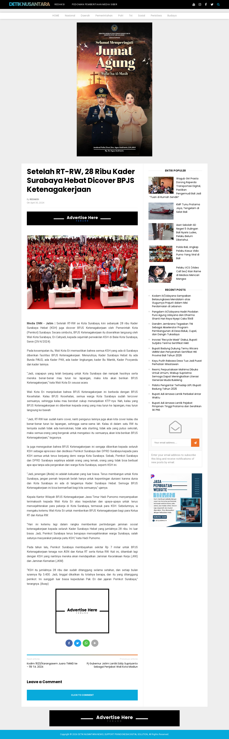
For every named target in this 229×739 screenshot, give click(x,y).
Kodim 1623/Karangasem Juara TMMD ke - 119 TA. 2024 (52, 665)
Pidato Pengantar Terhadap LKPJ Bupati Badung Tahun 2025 (176, 387)
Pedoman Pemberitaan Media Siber (94, 4)
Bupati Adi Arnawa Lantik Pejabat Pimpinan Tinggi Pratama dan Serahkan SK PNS (176, 406)
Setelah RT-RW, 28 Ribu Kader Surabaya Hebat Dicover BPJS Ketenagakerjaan (81, 180)
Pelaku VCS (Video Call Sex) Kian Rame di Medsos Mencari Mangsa (188, 273)
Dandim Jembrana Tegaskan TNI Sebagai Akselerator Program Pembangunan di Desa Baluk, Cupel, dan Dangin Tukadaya (174, 329)
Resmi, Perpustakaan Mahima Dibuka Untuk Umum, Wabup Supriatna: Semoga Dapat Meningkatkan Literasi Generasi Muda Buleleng (175, 375)
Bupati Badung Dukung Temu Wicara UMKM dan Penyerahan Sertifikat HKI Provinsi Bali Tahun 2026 (175, 352)
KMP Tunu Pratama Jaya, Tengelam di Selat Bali (188, 208)
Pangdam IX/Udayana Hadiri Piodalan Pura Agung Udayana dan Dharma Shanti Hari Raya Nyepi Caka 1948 (175, 315)
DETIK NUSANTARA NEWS (36, 4)
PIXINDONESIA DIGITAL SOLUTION (131, 734)
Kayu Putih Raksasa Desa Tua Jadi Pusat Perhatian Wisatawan (177, 362)
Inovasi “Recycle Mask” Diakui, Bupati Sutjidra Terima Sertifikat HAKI (174, 341)
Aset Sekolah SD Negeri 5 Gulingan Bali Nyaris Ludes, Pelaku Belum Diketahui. (187, 232)
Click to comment (82, 695)
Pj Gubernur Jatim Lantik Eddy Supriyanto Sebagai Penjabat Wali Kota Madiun (112, 665)
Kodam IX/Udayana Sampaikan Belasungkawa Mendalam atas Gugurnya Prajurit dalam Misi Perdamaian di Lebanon (171, 301)
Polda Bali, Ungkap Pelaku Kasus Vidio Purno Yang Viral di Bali (187, 252)
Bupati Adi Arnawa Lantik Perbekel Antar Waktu (176, 395)
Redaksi (60, 4)
